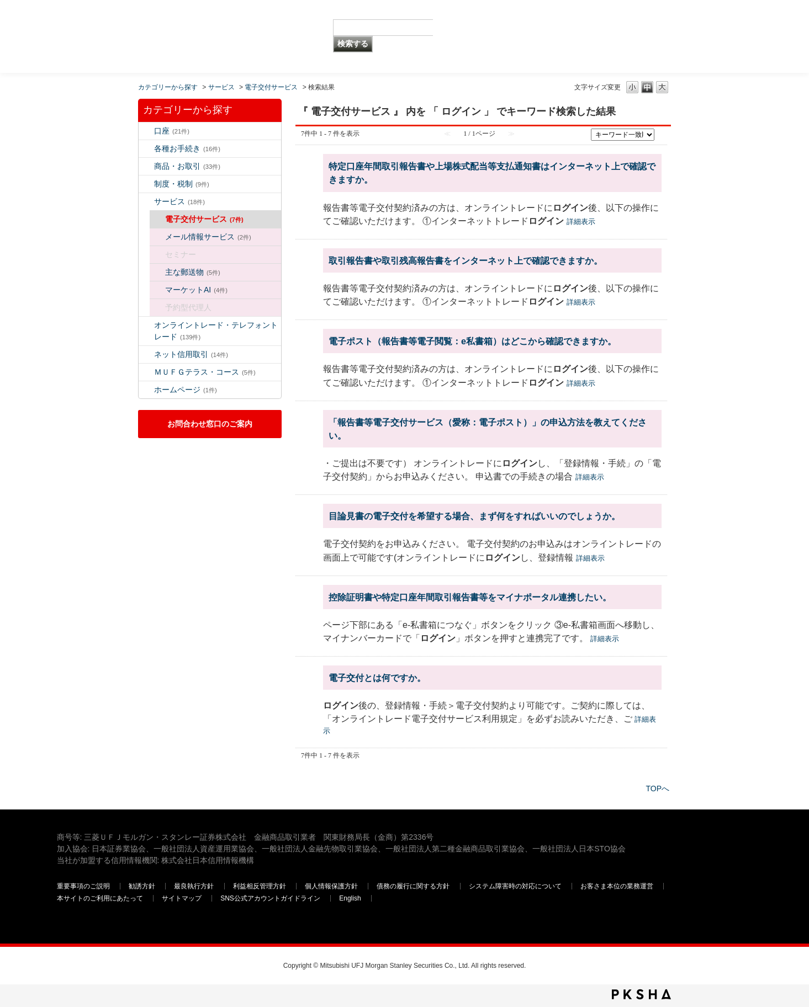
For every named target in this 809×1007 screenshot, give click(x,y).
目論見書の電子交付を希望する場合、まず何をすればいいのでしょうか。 (474, 516)
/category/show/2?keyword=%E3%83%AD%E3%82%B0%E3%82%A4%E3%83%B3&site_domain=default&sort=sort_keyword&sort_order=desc (146, 166)
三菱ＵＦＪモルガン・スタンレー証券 (637, 35)
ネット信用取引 (191, 354)
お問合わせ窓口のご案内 (209, 423)
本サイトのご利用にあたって (100, 898)
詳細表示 (581, 221)
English (350, 898)
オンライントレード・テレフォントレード (216, 331)
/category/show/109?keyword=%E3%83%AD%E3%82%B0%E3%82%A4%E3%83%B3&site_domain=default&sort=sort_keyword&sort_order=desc (146, 354)
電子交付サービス (271, 87)
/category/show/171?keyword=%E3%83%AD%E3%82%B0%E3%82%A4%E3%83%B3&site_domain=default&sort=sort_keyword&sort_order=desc (146, 390)
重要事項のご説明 (83, 886)
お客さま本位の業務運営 (616, 886)
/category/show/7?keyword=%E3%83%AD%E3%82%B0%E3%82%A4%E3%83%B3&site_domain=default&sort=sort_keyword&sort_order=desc (146, 131)
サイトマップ (182, 898)
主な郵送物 (192, 272)
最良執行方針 (194, 886)
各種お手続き (187, 148)
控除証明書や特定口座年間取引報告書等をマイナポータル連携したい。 (470, 597)
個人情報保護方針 (331, 886)
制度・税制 (181, 183)
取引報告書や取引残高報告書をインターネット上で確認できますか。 (465, 260)
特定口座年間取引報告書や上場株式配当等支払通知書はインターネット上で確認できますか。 (492, 172)
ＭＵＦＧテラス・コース (205, 371)
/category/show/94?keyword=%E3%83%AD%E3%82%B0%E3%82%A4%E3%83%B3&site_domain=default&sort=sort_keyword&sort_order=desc (146, 201)
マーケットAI (196, 289)
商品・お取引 (187, 166)
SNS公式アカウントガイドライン (270, 898)
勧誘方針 (142, 886)
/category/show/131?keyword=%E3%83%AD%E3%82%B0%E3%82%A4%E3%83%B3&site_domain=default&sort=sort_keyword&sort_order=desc (146, 372)
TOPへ (657, 788)
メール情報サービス (208, 236)
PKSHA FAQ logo (641, 994)
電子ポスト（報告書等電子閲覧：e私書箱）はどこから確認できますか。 (472, 341)
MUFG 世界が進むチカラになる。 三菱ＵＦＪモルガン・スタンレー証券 (137, 19)
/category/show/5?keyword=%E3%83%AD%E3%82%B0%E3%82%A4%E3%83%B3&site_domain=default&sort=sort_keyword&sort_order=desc (146, 148)
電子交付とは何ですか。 (377, 678)
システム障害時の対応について (515, 886)
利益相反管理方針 (259, 886)
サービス (221, 87)
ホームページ (185, 389)
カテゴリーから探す (168, 87)
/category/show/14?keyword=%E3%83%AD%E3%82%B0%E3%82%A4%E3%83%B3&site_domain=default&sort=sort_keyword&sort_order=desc (146, 325)
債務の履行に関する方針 (413, 886)
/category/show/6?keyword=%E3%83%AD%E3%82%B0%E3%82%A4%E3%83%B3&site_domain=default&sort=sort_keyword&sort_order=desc (146, 184)
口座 (171, 130)
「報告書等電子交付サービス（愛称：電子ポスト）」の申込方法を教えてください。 (488, 428)
